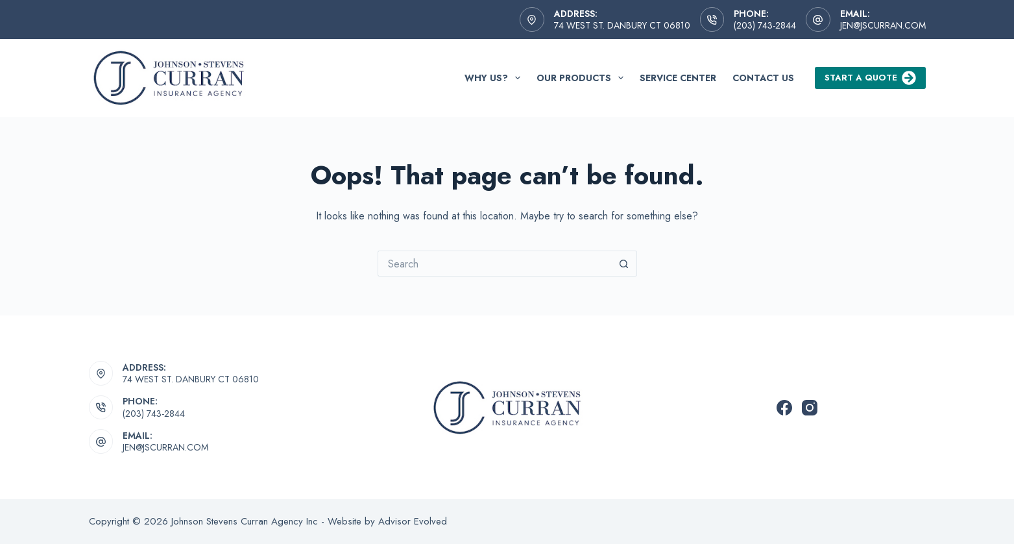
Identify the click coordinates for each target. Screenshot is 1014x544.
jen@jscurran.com (883, 25)
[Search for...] (494, 264)
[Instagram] (809, 407)
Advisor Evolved (412, 521)
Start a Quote (870, 78)
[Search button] (624, 264)
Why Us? (495, 78)
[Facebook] (784, 407)
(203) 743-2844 (765, 25)
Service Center (678, 77)
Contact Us (763, 77)
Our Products (583, 78)
